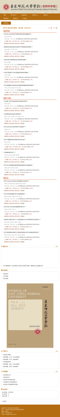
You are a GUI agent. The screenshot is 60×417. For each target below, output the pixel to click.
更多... (57, 246)
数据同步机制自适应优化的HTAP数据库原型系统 (17, 47)
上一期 (50, 28)
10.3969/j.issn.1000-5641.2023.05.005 (27, 90)
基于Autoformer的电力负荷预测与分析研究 (16, 181)
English (25, 18)
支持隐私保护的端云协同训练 (12, 114)
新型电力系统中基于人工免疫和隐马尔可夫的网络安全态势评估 (21, 219)
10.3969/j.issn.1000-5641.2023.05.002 (27, 51)
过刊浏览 (5, 276)
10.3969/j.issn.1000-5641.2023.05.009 (28, 144)
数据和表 (6, 43)
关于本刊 (14, 15)
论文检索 (5, 278)
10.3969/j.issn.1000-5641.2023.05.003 (27, 64)
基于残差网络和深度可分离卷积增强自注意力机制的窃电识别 (21, 232)
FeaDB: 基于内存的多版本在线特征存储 (15, 101)
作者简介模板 (7, 354)
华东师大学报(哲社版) (9, 379)
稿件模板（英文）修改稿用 (10, 366)
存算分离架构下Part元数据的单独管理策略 (16, 72)
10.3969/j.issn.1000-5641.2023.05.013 (28, 198)
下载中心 (45, 15)
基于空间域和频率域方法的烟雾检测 (14, 194)
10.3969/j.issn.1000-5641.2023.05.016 (28, 237)
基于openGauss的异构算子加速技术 (14, 126)
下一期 (55, 28)
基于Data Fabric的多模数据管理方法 (14, 206)
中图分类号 (6, 377)
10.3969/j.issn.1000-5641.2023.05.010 (28, 157)
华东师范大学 (7, 375)
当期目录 (5, 273)
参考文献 (12, 43)
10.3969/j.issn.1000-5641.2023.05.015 (28, 224)
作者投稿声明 (7, 361)
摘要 (7, 41)
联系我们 (6, 18)
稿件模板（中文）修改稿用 (10, 359)
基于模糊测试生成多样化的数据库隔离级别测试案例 (18, 85)
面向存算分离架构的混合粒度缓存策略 (15, 59)
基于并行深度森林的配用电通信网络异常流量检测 (18, 165)
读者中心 (35, 15)
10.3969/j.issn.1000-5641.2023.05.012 (28, 186)
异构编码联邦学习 (9, 152)
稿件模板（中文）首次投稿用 (11, 357)
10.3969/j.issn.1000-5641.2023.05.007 (27, 119)
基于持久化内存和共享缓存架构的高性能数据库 (17, 34)
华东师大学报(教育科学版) (10, 384)
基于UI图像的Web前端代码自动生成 (14, 139)
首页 (5, 15)
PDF (23, 41)
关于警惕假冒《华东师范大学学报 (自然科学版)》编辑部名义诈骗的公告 (23, 266)
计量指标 (22, 43)
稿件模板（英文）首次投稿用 (11, 364)
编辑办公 (15, 18)
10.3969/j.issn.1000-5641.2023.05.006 (27, 106)
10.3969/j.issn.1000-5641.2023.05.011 (28, 170)
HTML (15, 41)
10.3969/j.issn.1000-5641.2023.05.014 (28, 211)
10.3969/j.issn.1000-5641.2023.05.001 (26, 39)
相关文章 (17, 43)
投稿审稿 (24, 15)
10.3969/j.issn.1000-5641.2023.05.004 (27, 77)
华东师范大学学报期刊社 (10, 382)
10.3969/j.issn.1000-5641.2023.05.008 (27, 131)
